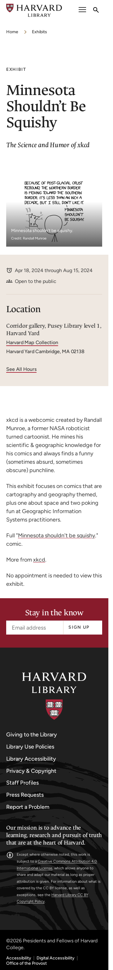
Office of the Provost (26, 963)
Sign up (78, 627)
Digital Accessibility (56, 958)
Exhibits (39, 31)
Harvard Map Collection (32, 342)
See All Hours (21, 369)
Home (12, 31)
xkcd (39, 559)
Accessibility (18, 958)
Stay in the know (54, 613)
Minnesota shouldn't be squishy (56, 535)
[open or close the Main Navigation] (82, 10)
